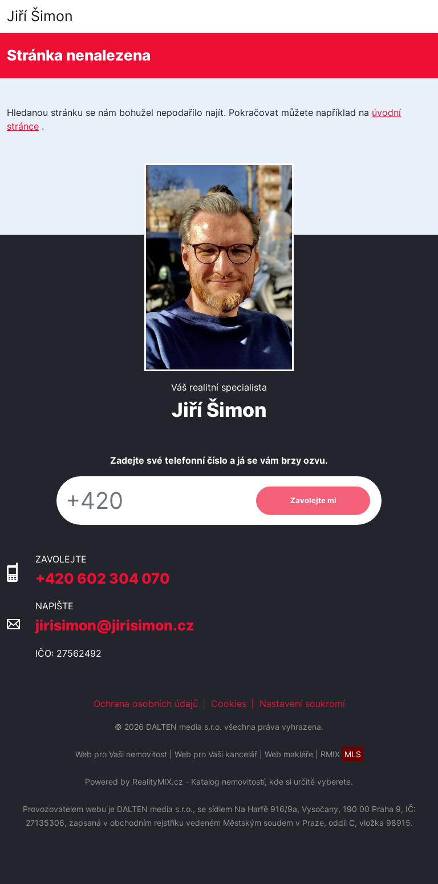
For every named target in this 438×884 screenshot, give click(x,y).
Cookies (228, 703)
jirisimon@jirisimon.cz (114, 625)
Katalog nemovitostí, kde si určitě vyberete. (272, 781)
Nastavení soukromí (302, 703)
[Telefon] (150, 500)
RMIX (342, 754)
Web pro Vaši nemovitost (121, 754)
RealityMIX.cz (157, 781)
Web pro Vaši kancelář (216, 754)
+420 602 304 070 (102, 578)
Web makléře (289, 754)
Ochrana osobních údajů (146, 703)
